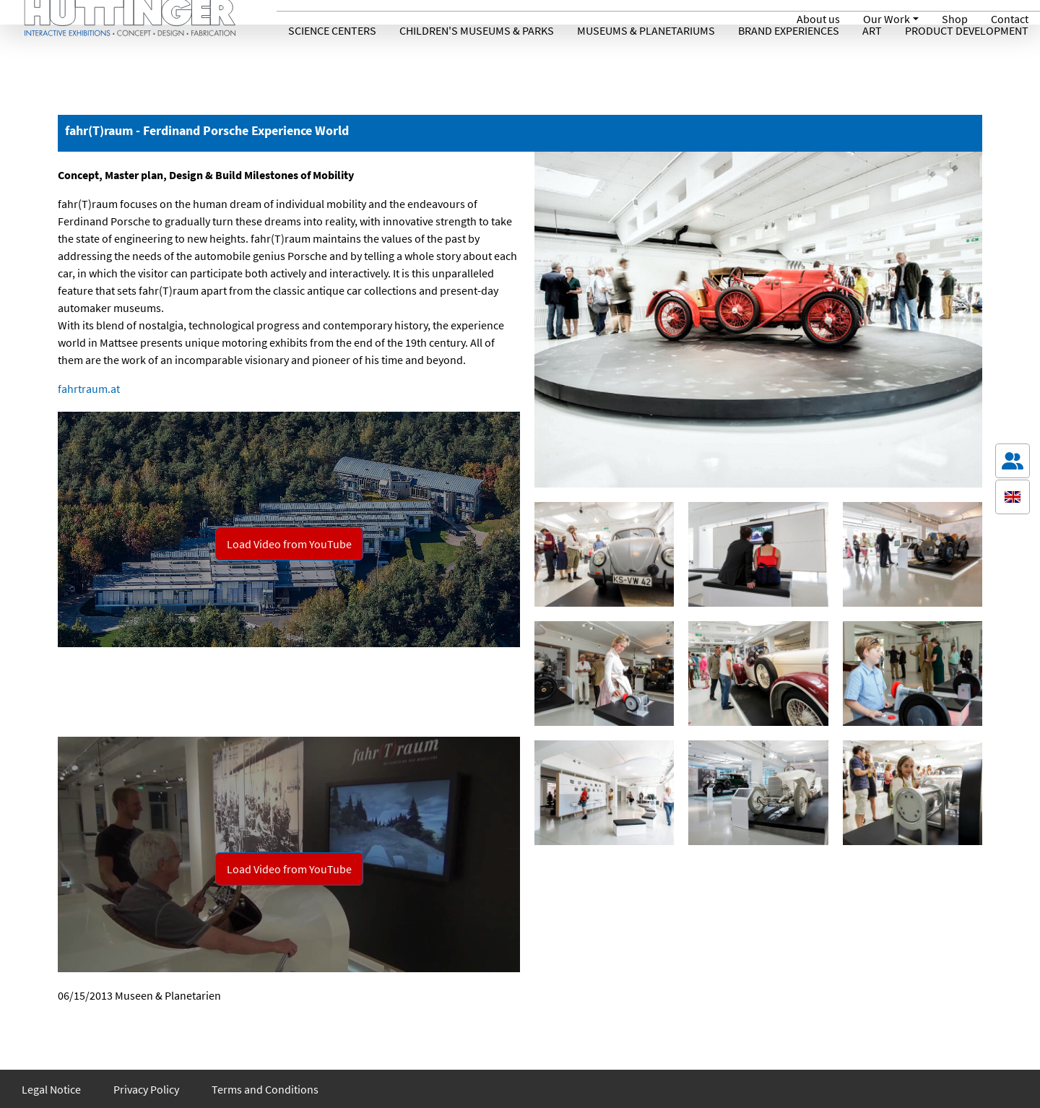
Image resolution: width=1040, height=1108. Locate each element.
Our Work (886, 19)
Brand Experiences (788, 60)
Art (872, 60)
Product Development (966, 60)
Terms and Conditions (265, 1089)
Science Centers (332, 60)
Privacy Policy (146, 1089)
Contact (1009, 19)
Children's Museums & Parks (476, 60)
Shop (955, 19)
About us (818, 19)
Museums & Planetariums (646, 60)
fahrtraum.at (89, 388)
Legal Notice (51, 1089)
